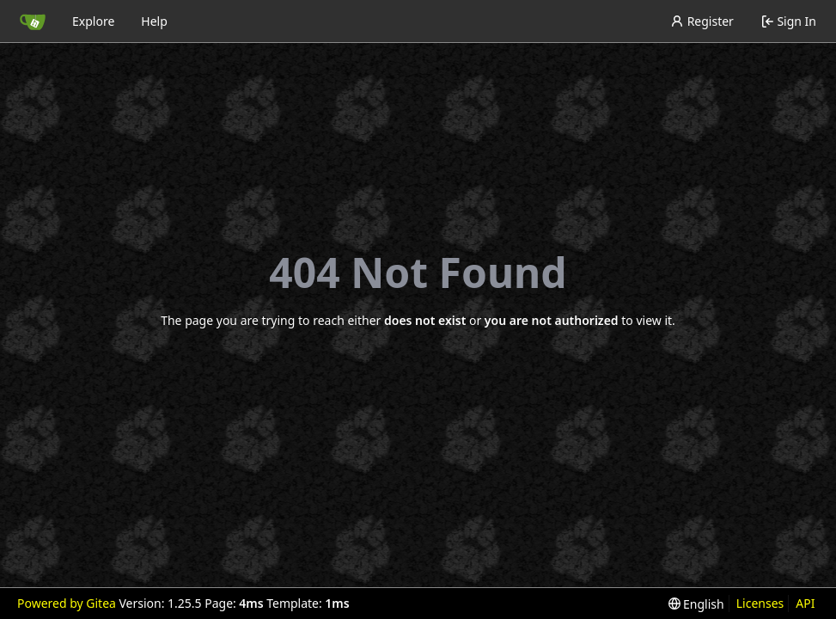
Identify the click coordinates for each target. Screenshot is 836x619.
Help (154, 21)
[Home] (33, 21)
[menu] (696, 604)
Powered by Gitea (66, 603)
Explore (93, 21)
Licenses (760, 603)
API (805, 603)
